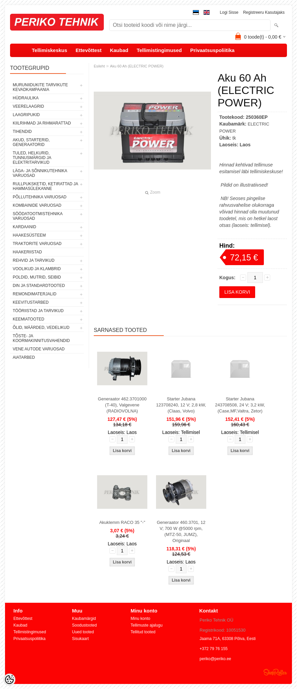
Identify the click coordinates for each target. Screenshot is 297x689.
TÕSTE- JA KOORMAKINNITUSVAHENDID (41, 338)
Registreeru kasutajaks (264, 12)
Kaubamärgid (84, 618)
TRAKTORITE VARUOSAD (37, 243)
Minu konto (140, 618)
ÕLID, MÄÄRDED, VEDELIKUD (41, 327)
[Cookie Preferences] (9, 680)
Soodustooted (84, 625)
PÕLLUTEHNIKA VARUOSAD (40, 197)
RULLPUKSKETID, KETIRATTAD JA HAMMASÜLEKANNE (45, 186)
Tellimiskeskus (49, 50)
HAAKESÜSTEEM (29, 235)
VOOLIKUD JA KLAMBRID (37, 268)
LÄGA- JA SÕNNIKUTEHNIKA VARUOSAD (40, 173)
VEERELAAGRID (28, 106)
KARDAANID (24, 227)
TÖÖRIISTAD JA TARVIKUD (38, 310)
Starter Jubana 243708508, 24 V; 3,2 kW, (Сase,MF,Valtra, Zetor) (240, 404)
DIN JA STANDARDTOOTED (39, 285)
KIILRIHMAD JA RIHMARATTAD (42, 123)
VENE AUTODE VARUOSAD (39, 349)
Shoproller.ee (275, 672)
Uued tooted (83, 632)
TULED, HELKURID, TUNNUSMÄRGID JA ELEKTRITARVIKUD (32, 158)
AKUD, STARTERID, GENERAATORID (31, 142)
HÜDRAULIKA (26, 98)
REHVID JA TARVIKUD (34, 260)
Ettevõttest (89, 50)
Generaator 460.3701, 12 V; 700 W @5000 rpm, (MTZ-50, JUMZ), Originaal (181, 531)
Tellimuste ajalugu (146, 625)
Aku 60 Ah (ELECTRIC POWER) (137, 66)
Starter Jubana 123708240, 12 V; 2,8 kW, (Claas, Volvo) (181, 404)
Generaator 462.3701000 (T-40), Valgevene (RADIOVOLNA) (122, 404)
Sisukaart (80, 638)
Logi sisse (229, 12)
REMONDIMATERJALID (34, 294)
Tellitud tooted (143, 632)
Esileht (99, 66)
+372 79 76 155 (214, 648)
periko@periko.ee (215, 658)
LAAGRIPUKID (26, 114)
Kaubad (119, 50)
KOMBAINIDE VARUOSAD (37, 205)
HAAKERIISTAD (27, 252)
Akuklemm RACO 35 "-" (122, 522)
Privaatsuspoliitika (212, 50)
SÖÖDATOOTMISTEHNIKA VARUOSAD (37, 216)
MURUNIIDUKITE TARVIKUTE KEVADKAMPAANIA (40, 87)
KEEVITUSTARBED (31, 302)
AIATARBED (24, 357)
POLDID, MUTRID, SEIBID (37, 277)
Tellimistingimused (159, 50)
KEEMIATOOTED (28, 319)
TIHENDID (22, 131)
